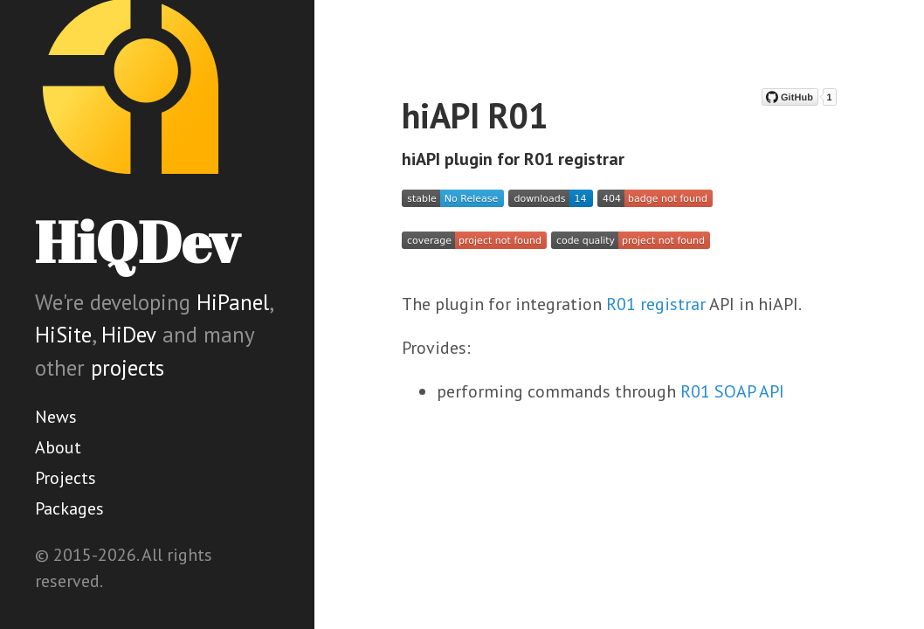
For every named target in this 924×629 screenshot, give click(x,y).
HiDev (128, 335)
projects (127, 368)
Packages (69, 508)
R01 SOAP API (732, 391)
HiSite (63, 335)
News (56, 416)
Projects (65, 478)
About (58, 447)
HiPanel (233, 302)
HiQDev (137, 241)
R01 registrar (656, 304)
